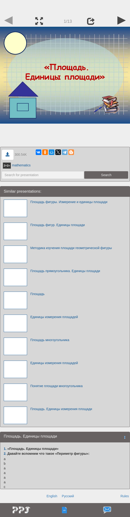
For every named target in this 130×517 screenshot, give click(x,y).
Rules (124, 496)
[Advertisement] (65, 7)
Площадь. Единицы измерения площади (61, 409)
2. (5, 453)
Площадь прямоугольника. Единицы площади (65, 271)
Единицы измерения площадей (54, 317)
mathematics (17, 165)
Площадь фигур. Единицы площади (57, 225)
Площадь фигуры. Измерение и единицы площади (68, 202)
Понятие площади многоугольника (56, 386)
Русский (68, 496)
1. (5, 449)
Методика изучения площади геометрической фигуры (71, 248)
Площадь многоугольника (49, 340)
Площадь (37, 294)
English (51, 496)
